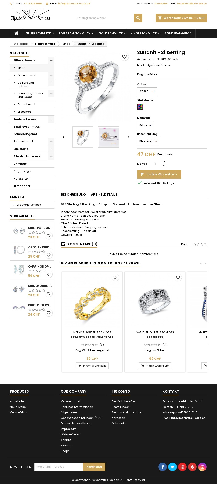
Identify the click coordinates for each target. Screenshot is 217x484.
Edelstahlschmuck (75, 33)
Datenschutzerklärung (76, 423)
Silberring (154, 337)
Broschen (24, 112)
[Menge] (155, 164)
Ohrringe (20, 164)
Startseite (19, 53)
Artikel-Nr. (144, 59)
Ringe (21, 68)
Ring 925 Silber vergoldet (92, 337)
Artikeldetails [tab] (104, 194)
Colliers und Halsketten (26, 84)
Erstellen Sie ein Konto (192, 3)
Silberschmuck (38, 33)
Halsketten (21, 179)
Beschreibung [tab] (73, 194)
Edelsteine (20, 149)
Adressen (118, 418)
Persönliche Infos (123, 401)
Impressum (69, 429)
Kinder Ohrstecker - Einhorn (40, 286)
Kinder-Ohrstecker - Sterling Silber (40, 305)
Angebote (17, 401)
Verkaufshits (22, 215)
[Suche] (108, 18)
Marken (17, 197)
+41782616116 (33, 3)
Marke (141, 65)
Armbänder (22, 186)
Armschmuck (27, 104)
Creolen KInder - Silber (40, 247)
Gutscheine (119, 423)
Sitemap (66, 445)
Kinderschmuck (144, 33)
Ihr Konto (121, 391)
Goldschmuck (111, 33)
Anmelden (161, 3)
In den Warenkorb (158, 174)
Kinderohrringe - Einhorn (40, 228)
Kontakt (66, 440)
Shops (65, 451)
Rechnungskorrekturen (127, 412)
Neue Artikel (18, 407)
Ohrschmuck (26, 75)
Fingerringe (22, 171)
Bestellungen (121, 407)
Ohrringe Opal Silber (40, 266)
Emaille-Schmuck (26, 127)
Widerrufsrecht (71, 434)
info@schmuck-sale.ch (74, 3)
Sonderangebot (178, 33)
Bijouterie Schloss (28, 205)
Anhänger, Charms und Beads (31, 95)
